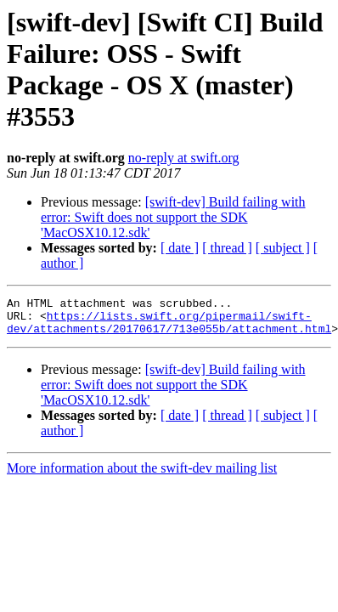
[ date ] (180, 248)
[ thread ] (227, 248)
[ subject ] (283, 248)
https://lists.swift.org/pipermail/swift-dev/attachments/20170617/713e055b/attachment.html (169, 328)
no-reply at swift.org (183, 157)
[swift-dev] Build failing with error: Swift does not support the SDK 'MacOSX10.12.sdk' (173, 217)
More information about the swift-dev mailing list (142, 475)
